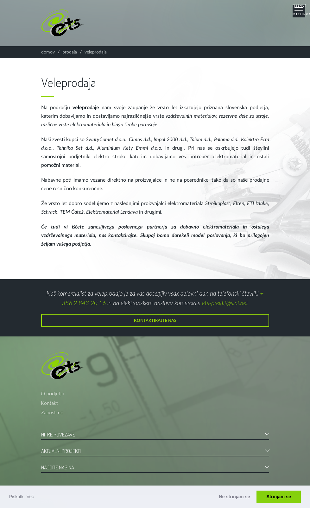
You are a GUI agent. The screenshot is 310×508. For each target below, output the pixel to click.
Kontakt (49, 403)
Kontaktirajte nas (155, 321)
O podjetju (52, 393)
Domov (48, 52)
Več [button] (30, 496)
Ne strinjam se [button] (234, 496)
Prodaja (69, 52)
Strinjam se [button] (278, 496)
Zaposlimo (52, 412)
